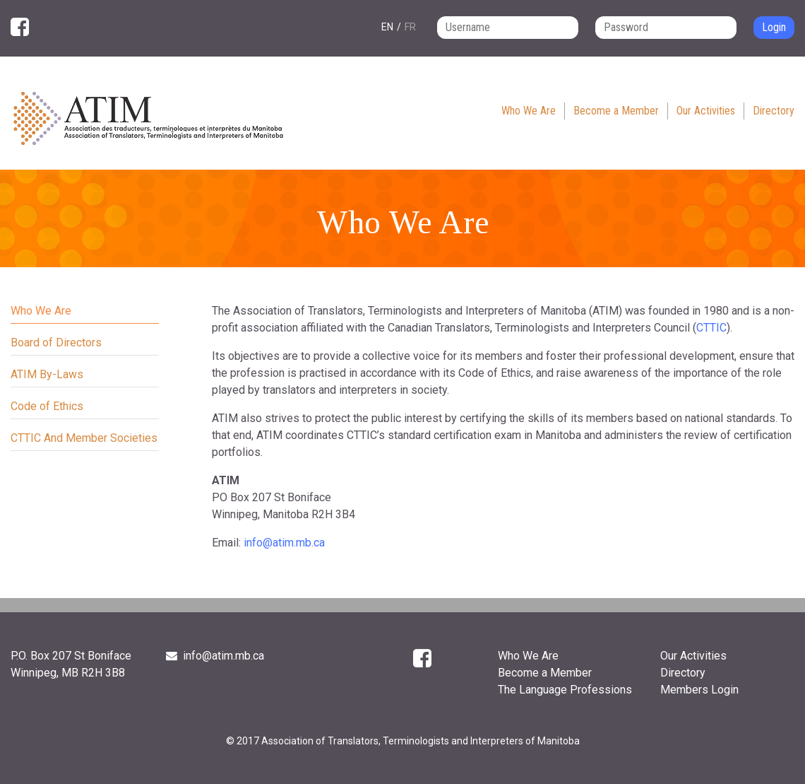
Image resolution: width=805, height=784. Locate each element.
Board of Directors (56, 342)
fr (410, 27)
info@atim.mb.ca (284, 542)
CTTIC (711, 327)
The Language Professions (565, 689)
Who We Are (528, 110)
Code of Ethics (47, 406)
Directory (773, 110)
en (387, 27)
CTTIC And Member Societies (84, 438)
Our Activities (705, 110)
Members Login (699, 689)
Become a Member (616, 110)
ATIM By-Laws (47, 374)
